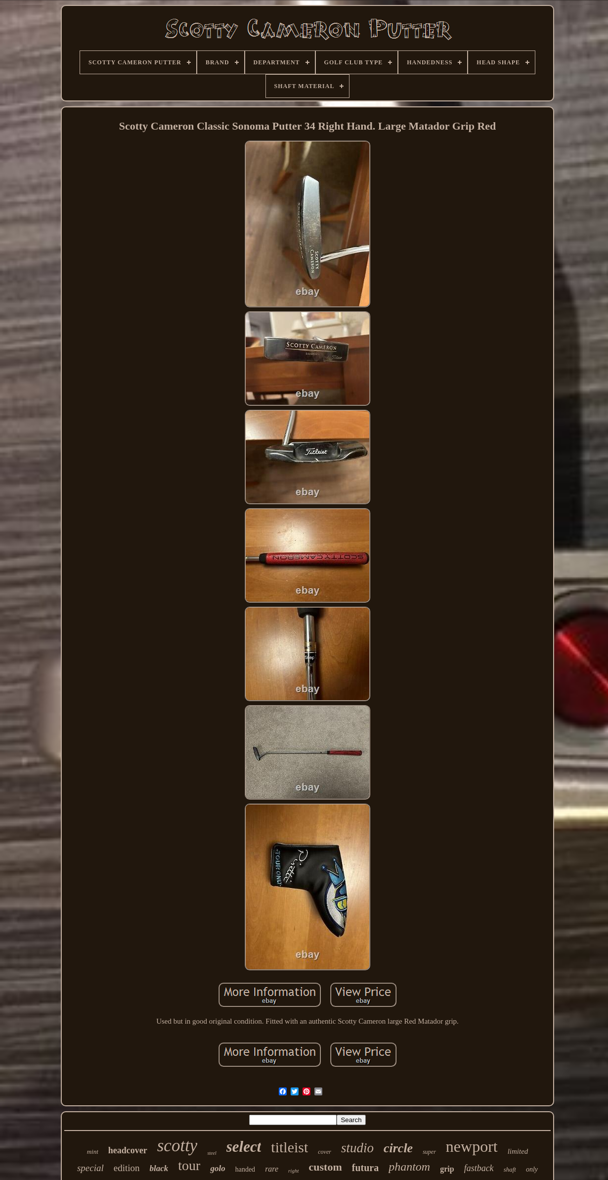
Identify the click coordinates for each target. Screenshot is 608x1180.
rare (271, 1169)
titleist (289, 1147)
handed (245, 1169)
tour (189, 1165)
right (293, 1171)
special (90, 1168)
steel (211, 1153)
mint (92, 1151)
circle (398, 1148)
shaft (510, 1169)
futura (365, 1167)
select (243, 1146)
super (429, 1151)
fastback (479, 1168)
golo (217, 1168)
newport (472, 1146)
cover (324, 1151)
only (532, 1169)
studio (357, 1147)
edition (127, 1168)
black (159, 1168)
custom (325, 1167)
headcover (127, 1150)
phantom (409, 1166)
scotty (177, 1145)
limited (518, 1151)
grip (447, 1169)
